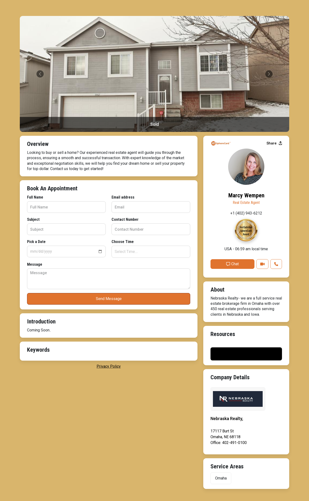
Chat (232, 264)
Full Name (35, 197)
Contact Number (125, 219)
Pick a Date (36, 241)
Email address (123, 197)
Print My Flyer (246, 353)
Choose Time (123, 241)
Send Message (109, 298)
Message (34, 264)
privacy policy (109, 366)
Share (274, 143)
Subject (33, 219)
